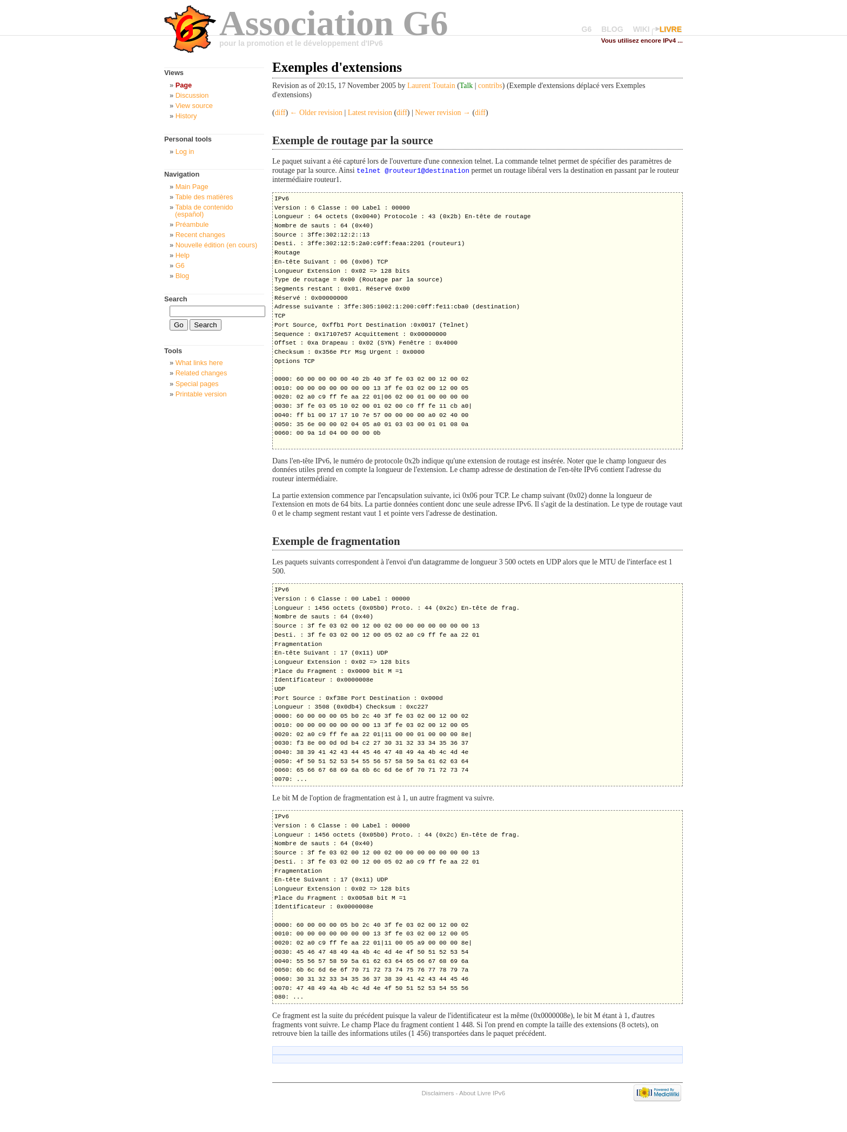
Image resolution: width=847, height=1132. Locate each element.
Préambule (192, 224)
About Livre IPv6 (482, 1092)
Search (175, 299)
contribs (490, 86)
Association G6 (333, 23)
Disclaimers (437, 1092)
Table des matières (204, 197)
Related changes (201, 373)
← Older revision (316, 113)
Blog (183, 276)
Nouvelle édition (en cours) (217, 245)
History (186, 116)
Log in (185, 151)
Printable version (201, 394)
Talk (466, 86)
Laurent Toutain (431, 86)
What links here (199, 363)
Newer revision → (442, 113)
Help (183, 255)
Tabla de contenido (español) (204, 210)
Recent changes (200, 235)
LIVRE (671, 29)
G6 (587, 29)
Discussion (192, 95)
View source (194, 106)
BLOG (612, 29)
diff (280, 113)
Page (184, 85)
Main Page (192, 187)
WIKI (641, 29)
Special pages (197, 384)
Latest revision (370, 113)
